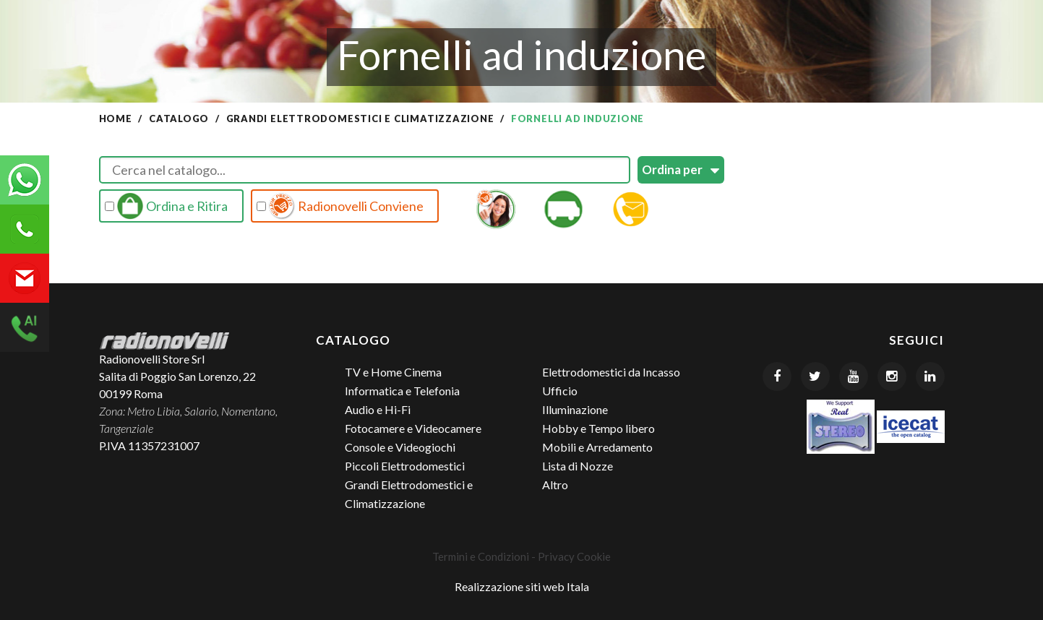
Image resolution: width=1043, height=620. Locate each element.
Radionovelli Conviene (340, 206)
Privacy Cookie (574, 556)
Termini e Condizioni (480, 556)
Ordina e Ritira (166, 206)
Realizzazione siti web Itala (522, 586)
